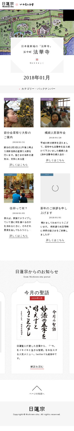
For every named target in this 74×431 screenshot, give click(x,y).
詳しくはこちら (19, 169)
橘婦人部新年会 (55, 137)
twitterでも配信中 (46, 358)
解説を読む (37, 371)
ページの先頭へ (37, 398)
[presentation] (8, 331)
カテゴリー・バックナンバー (39, 93)
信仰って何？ (18, 212)
